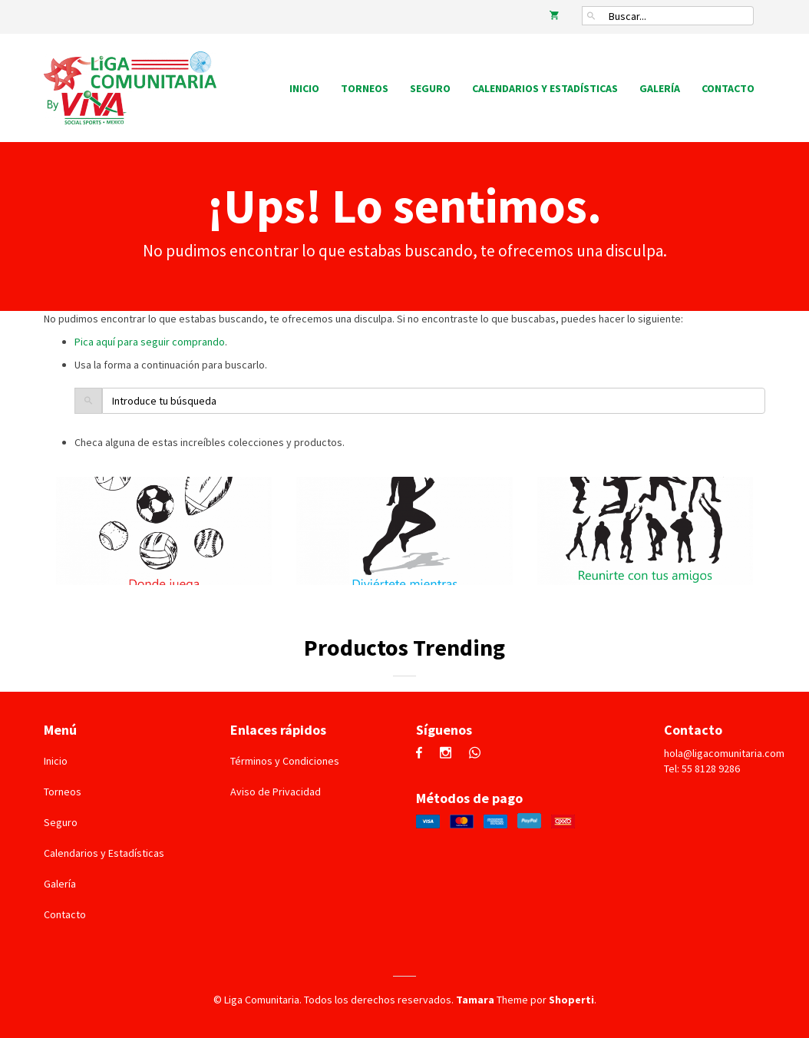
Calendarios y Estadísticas (545, 88)
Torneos (364, 88)
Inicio (304, 88)
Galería (659, 88)
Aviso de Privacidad (275, 791)
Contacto (728, 88)
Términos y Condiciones (284, 761)
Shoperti (571, 1000)
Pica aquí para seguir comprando (149, 342)
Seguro (430, 88)
